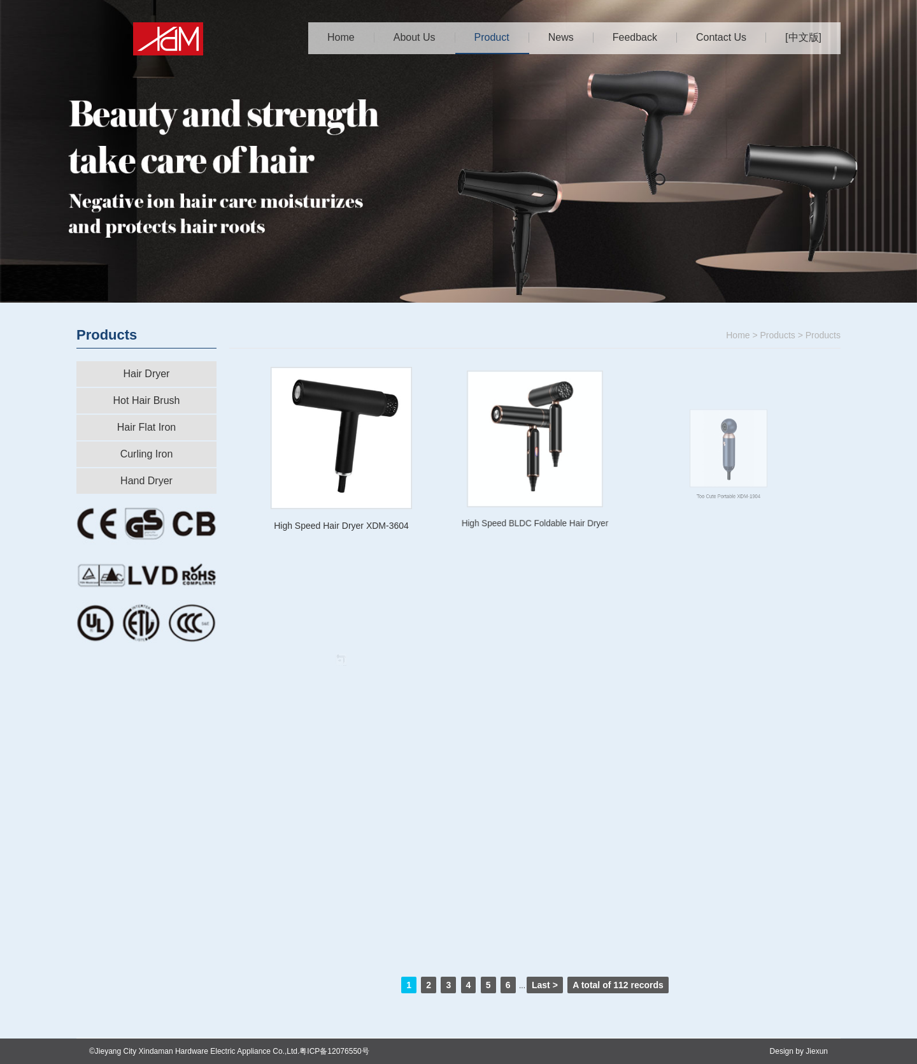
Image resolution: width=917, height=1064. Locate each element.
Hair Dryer (147, 373)
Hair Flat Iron (146, 427)
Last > (545, 985)
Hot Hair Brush (146, 400)
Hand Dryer (146, 480)
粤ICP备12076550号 (334, 1051)
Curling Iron (146, 454)
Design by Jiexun (799, 1051)
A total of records (618, 985)
